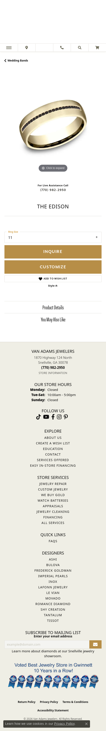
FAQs (53, 541)
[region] (53, 124)
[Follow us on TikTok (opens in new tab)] (38, 417)
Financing (53, 517)
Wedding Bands (18, 60)
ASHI (53, 559)
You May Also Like (53, 319)
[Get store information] (53, 373)
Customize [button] (53, 267)
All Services (53, 523)
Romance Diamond (53, 604)
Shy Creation (53, 609)
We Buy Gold (53, 495)
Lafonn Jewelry (53, 587)
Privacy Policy (49, 702)
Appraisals (53, 506)
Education (53, 449)
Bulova (53, 565)
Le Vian (53, 593)
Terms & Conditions (75, 702)
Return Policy (27, 702)
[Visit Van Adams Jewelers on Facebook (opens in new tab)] (53, 417)
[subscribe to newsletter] (95, 644)
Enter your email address (53, 636)
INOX (53, 581)
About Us (53, 437)
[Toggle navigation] (9, 47)
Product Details (53, 307)
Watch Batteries (53, 500)
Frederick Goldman (53, 570)
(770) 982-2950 (53, 190)
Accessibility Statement (52, 710)
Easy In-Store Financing (53, 465)
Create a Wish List (53, 443)
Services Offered (53, 460)
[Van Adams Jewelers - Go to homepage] (53, 22)
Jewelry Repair (53, 484)
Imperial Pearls (53, 576)
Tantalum (53, 615)
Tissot (53, 620)
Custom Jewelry (53, 489)
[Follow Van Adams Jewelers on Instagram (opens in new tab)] (59, 417)
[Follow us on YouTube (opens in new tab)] (46, 417)
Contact (53, 454)
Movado (53, 598)
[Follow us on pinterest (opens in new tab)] (66, 417)
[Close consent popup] (86, 724)
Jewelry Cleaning (52, 511)
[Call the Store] (53, 367)
